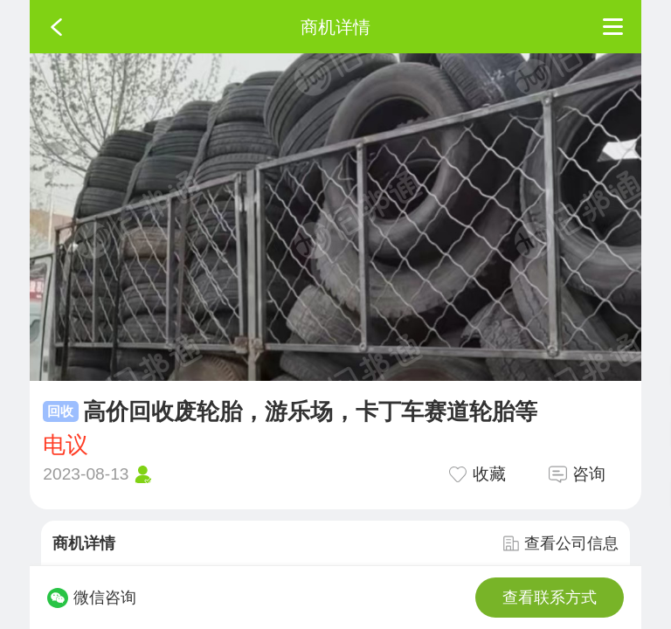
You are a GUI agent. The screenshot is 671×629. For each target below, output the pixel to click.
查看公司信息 (560, 543)
